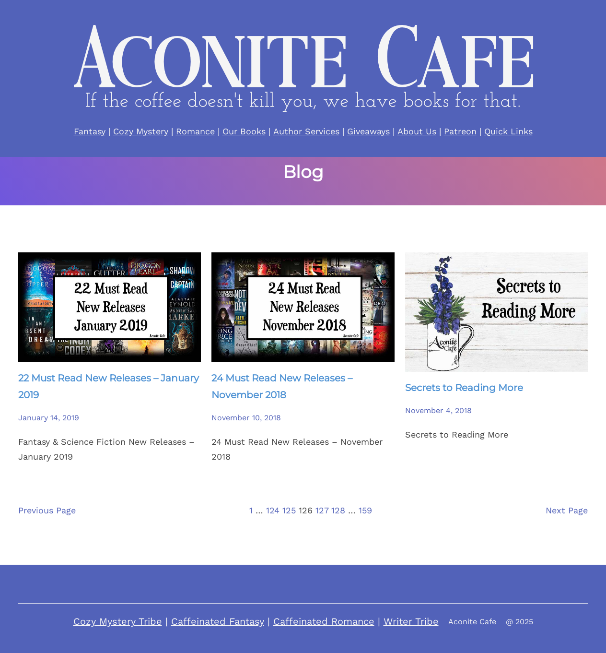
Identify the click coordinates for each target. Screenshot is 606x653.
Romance (195, 131)
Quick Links (508, 131)
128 (338, 510)
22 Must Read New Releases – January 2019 (108, 386)
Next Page (567, 510)
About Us (416, 131)
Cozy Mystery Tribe (117, 621)
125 (289, 510)
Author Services (306, 131)
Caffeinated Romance (323, 621)
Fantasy (89, 131)
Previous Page (47, 510)
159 (365, 510)
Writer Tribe (411, 621)
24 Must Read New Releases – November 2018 (281, 386)
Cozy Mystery (140, 131)
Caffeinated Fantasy (217, 621)
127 (321, 510)
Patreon (460, 131)
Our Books (244, 131)
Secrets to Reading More (464, 387)
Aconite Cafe (472, 621)
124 (273, 510)
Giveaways (368, 131)
